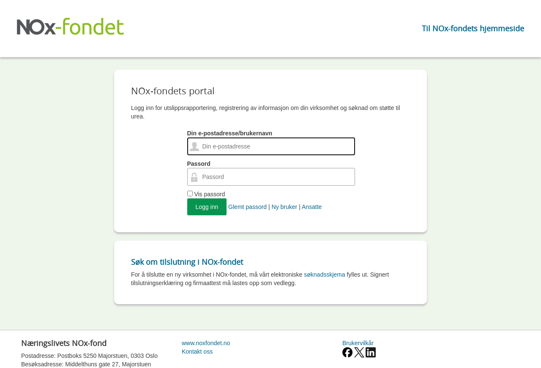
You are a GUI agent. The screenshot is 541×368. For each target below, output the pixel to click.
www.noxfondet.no (206, 343)
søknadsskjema (324, 274)
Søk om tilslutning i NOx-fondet (187, 262)
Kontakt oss (197, 351)
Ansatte (312, 206)
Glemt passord (247, 206)
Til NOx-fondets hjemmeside (473, 28)
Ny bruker (285, 206)
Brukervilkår (358, 343)
